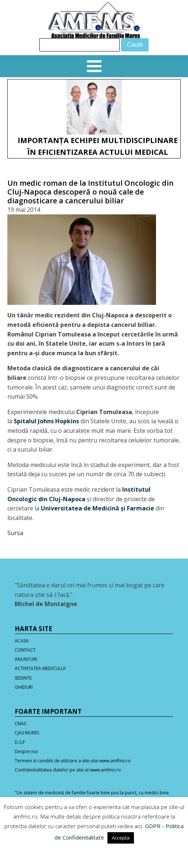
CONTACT (25, 650)
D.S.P (20, 742)
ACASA (22, 641)
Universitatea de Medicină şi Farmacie (97, 508)
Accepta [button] (121, 837)
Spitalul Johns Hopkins (46, 421)
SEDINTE (23, 678)
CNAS (20, 723)
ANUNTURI (26, 659)
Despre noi (26, 751)
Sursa (15, 533)
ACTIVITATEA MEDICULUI (40, 668)
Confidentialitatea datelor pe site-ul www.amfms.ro (68, 770)
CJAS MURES (27, 733)
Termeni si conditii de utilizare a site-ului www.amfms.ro (73, 761)
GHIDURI (24, 687)
